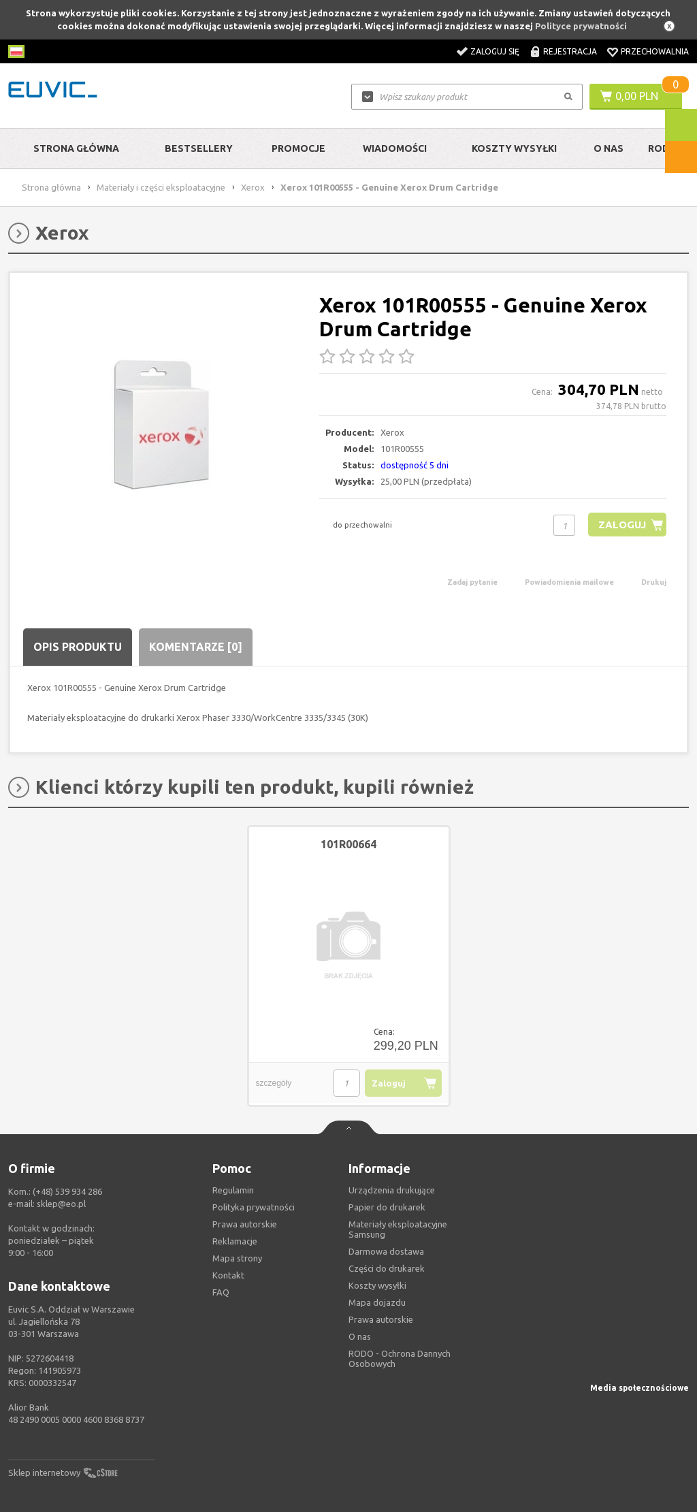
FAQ (220, 1292)
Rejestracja (570, 51)
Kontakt (228, 1275)
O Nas (608, 148)
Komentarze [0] (195, 647)
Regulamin (233, 1190)
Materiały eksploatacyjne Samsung (397, 1229)
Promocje (298, 148)
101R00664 (348, 844)
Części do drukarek (386, 1268)
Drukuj (653, 582)
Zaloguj (622, 524)
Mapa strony (237, 1258)
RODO (662, 148)
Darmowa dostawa (386, 1251)
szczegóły (274, 1083)
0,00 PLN (636, 96)
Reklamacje (234, 1241)
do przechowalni (362, 525)
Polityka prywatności (253, 1207)
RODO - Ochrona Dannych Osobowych (399, 1358)
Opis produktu (77, 647)
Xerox (253, 187)
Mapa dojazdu (377, 1302)
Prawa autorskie (380, 1319)
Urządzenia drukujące (391, 1190)
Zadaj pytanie (472, 582)
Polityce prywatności (581, 26)
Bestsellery (199, 148)
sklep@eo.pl (61, 1203)
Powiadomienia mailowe (569, 582)
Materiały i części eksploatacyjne (161, 187)
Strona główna (76, 148)
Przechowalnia (655, 51)
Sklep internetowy (44, 1472)
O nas (359, 1336)
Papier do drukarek (386, 1207)
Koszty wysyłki (514, 148)
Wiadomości (395, 148)
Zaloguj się (494, 51)
